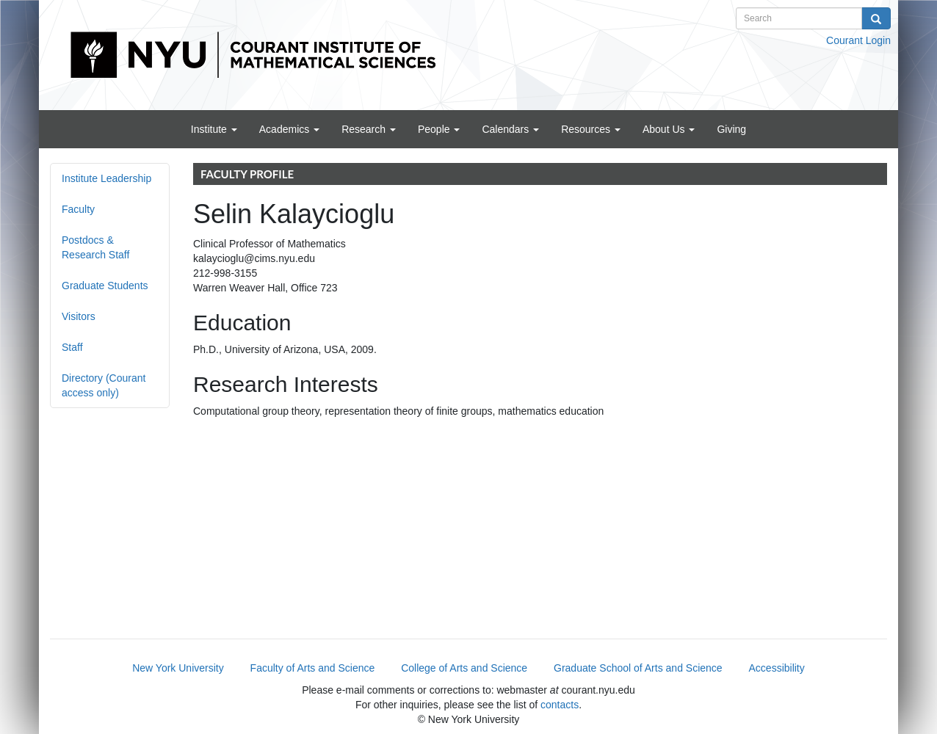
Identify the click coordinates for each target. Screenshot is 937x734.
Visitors (78, 316)
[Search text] (799, 18)
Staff (72, 347)
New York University (178, 668)
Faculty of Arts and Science (312, 668)
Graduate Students (105, 285)
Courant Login (858, 40)
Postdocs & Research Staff (95, 247)
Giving (731, 129)
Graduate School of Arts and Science (638, 668)
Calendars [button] (510, 129)
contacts (559, 705)
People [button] (439, 129)
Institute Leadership (106, 178)
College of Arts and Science (464, 668)
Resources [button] (591, 129)
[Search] (876, 18)
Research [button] (368, 129)
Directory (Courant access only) (103, 385)
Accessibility (777, 668)
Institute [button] (214, 129)
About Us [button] (669, 129)
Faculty (78, 209)
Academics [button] (289, 129)
